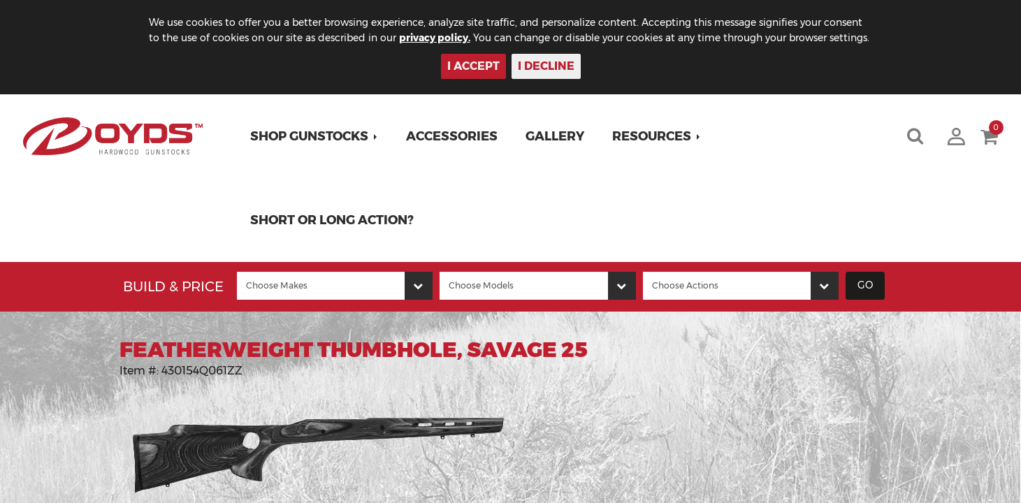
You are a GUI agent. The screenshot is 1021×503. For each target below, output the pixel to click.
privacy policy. (434, 37)
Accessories (452, 136)
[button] (314, 136)
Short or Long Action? (332, 220)
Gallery (555, 136)
